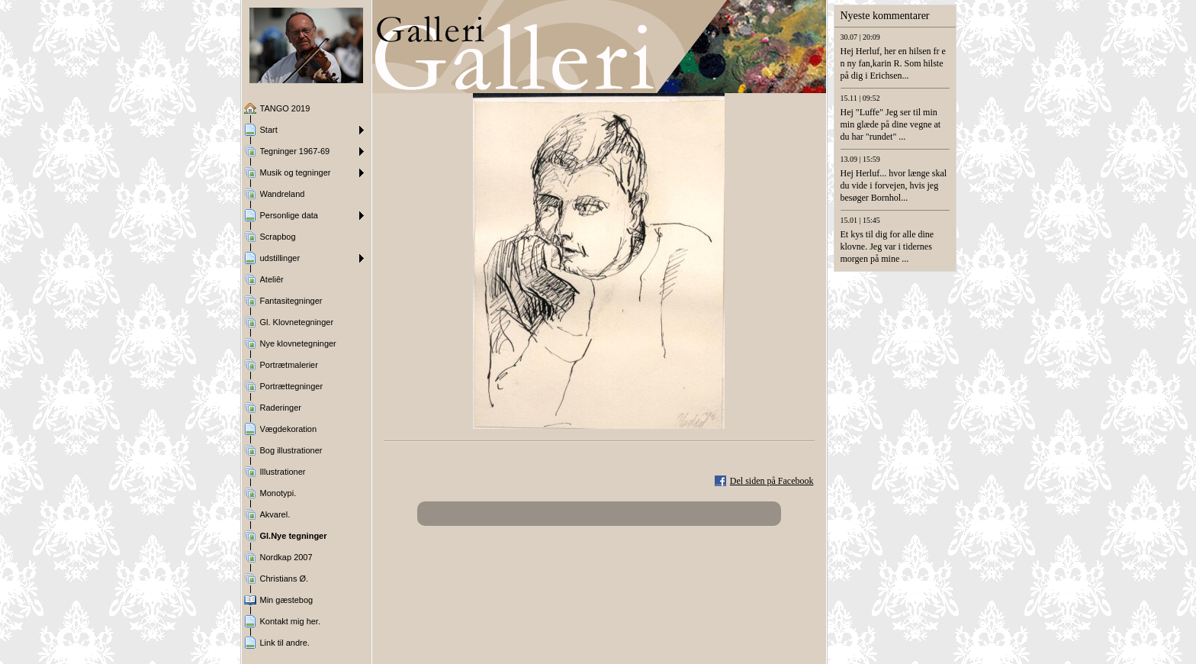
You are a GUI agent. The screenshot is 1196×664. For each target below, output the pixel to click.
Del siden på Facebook (772, 480)
